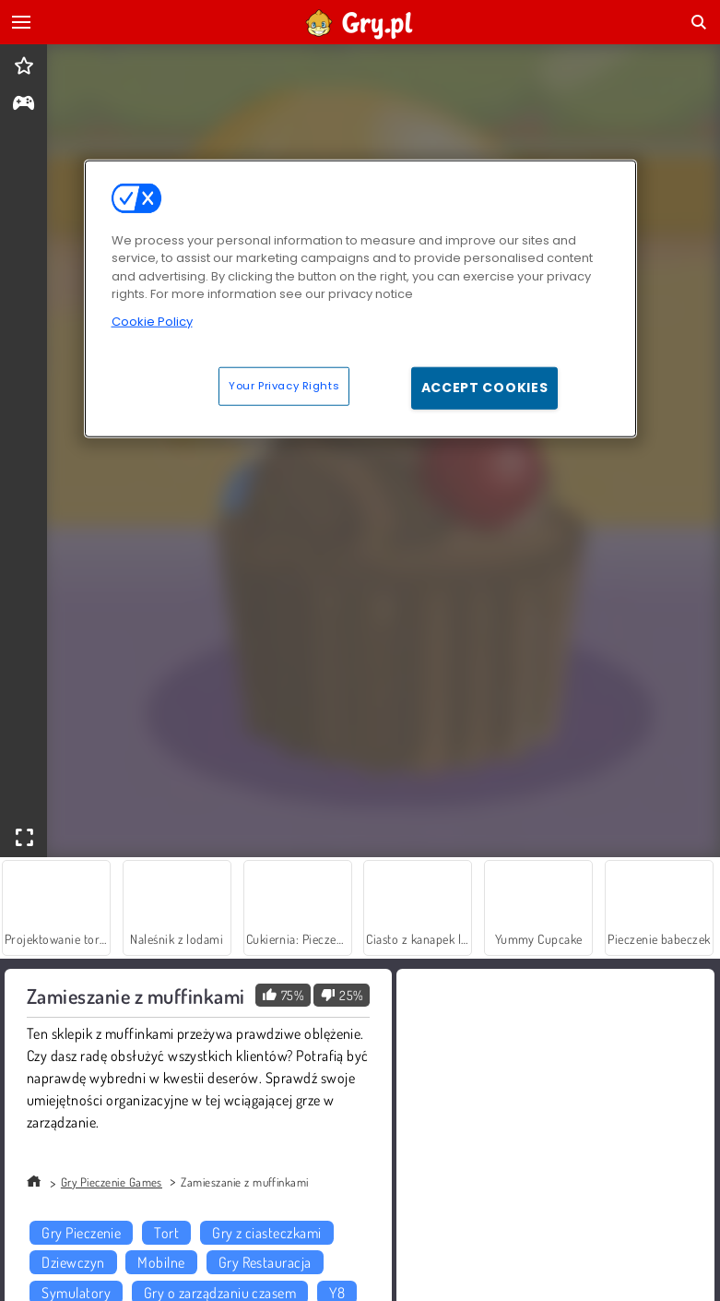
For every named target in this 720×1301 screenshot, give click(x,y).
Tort (166, 1232)
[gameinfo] (23, 105)
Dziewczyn (72, 1262)
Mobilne (160, 1262)
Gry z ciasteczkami (267, 1232)
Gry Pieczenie (81, 1232)
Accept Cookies (485, 387)
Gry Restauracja (265, 1262)
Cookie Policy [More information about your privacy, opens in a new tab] (152, 320)
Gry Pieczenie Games (111, 1182)
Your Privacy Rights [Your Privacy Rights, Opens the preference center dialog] (284, 385)
